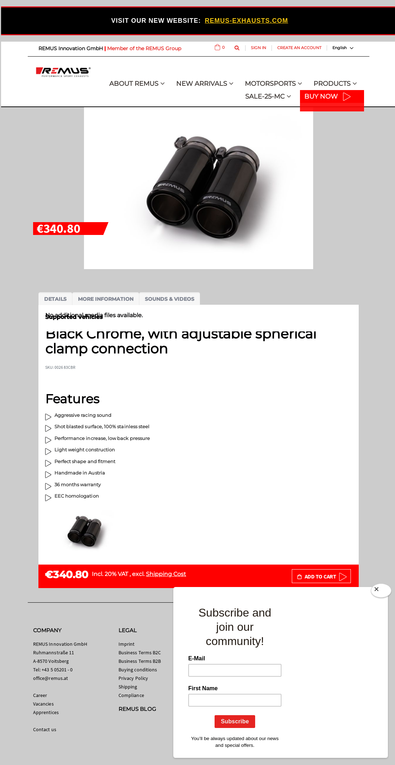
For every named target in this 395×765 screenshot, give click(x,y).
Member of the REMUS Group (144, 48)
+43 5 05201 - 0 (57, 669)
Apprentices (46, 712)
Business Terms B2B (139, 661)
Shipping (127, 686)
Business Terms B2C (139, 652)
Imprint (126, 644)
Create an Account (299, 47)
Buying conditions (137, 669)
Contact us (44, 729)
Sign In (258, 47)
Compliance (131, 695)
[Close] (381, 592)
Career (40, 695)
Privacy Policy (133, 678)
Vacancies (43, 704)
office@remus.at (50, 678)
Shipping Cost (166, 574)
